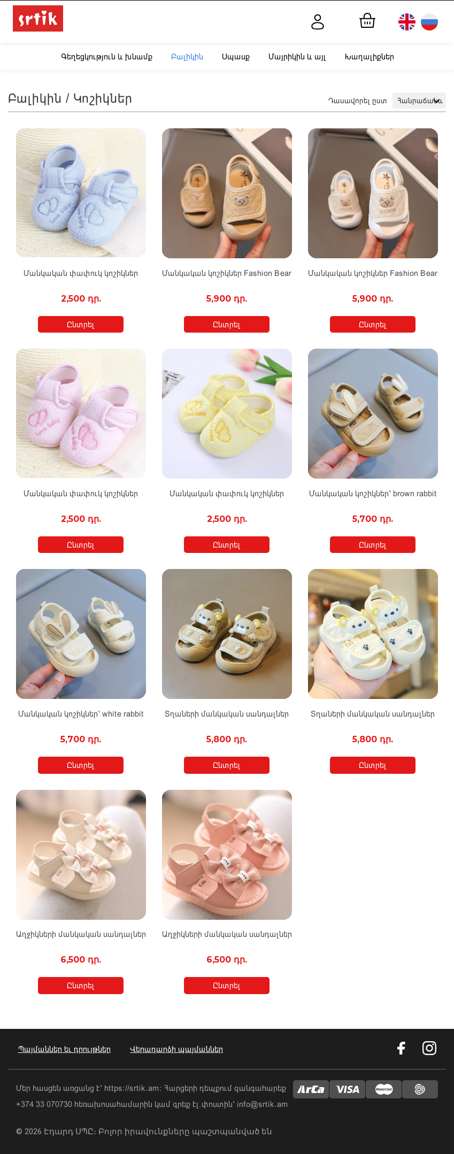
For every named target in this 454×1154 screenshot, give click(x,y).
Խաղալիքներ (369, 56)
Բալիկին (187, 56)
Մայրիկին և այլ (297, 56)
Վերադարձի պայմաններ (178, 1047)
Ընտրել (81, 324)
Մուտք (325, 21)
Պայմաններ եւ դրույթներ (62, 1047)
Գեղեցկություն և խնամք (106, 56)
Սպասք (236, 56)
